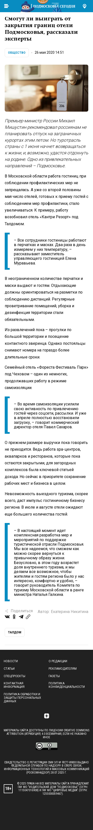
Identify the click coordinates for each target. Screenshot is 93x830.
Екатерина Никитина (69, 611)
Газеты (54, 676)
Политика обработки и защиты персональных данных (22, 698)
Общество (17, 52)
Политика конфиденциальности (67, 685)
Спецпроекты (14, 676)
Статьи (9, 668)
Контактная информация (14, 685)
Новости (11, 661)
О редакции (58, 661)
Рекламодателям (63, 668)
